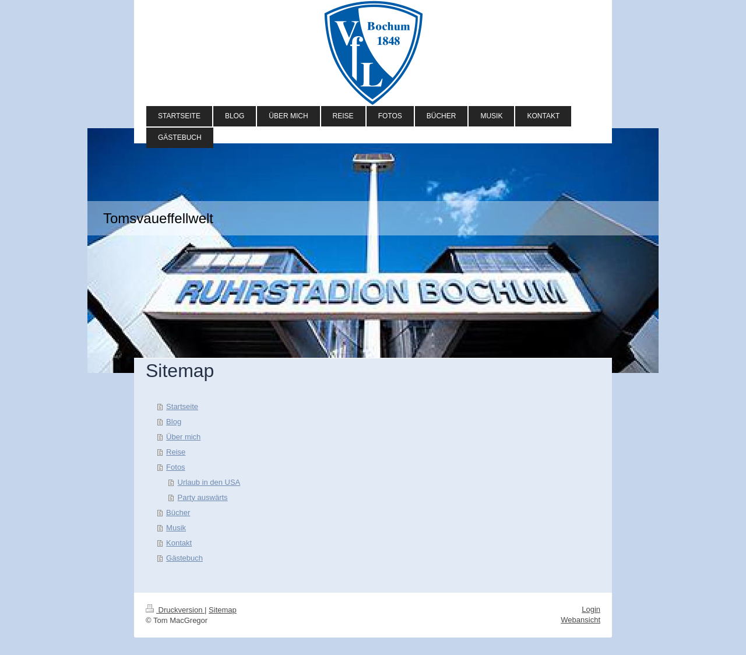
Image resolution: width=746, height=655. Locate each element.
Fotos (175, 467)
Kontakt (179, 542)
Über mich (183, 436)
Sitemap (223, 609)
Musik (176, 527)
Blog (173, 421)
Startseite (182, 406)
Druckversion (175, 609)
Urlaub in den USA (209, 482)
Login (591, 609)
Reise (175, 452)
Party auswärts (203, 497)
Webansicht (580, 619)
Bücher (178, 512)
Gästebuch (184, 558)
